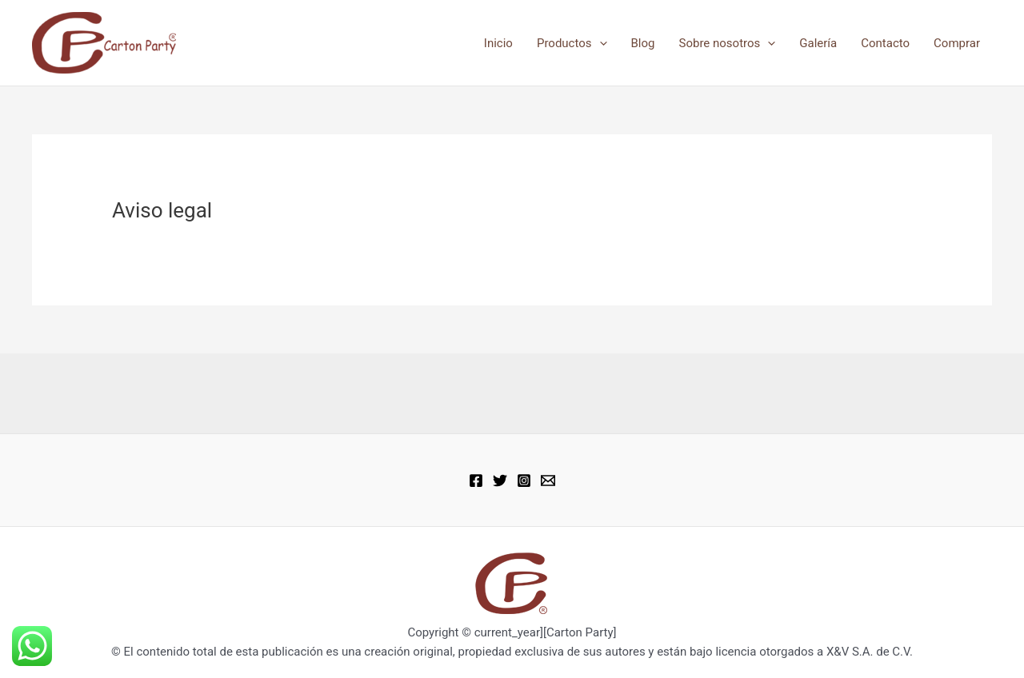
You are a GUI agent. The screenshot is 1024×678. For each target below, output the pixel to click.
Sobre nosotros (727, 43)
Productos (572, 43)
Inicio (498, 43)
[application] (599, 43)
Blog (643, 43)
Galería (818, 43)
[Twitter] (500, 480)
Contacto (885, 43)
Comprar (957, 43)
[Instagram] (524, 480)
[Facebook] (476, 480)
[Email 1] (548, 480)
